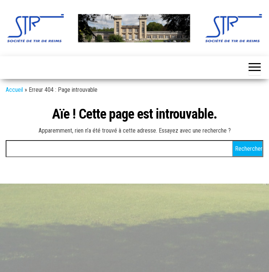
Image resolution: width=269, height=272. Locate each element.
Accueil (14, 89)
